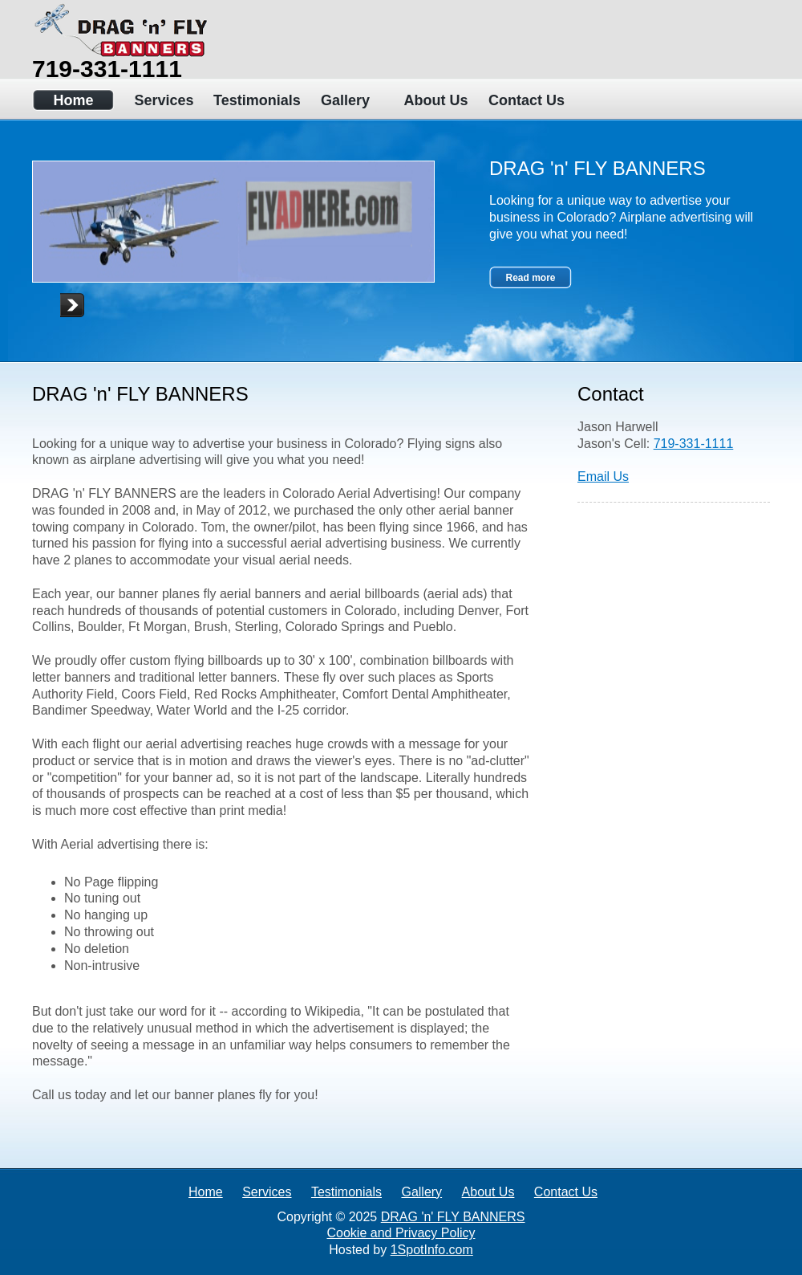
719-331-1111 (107, 68)
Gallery (345, 100)
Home (73, 100)
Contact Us (526, 100)
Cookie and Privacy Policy (401, 1233)
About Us (436, 100)
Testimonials (254, 100)
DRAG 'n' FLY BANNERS (453, 1217)
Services (163, 100)
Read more (530, 277)
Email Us (603, 476)
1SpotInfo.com (432, 1250)
